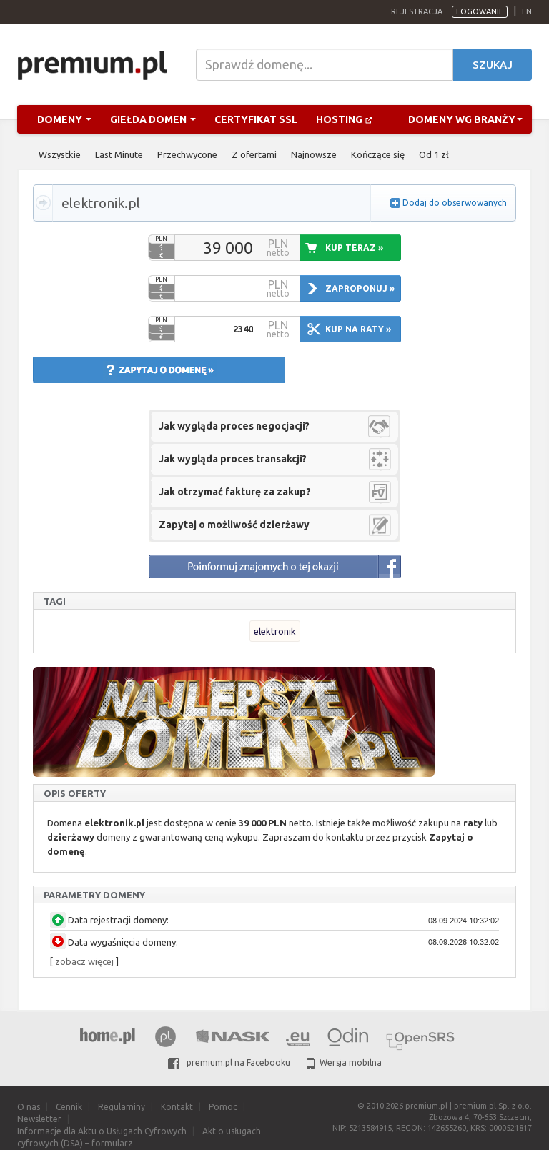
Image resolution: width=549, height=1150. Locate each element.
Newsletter (39, 1119)
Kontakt (177, 1106)
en (527, 11)
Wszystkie (60, 154)
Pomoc (223, 1106)
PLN (161, 238)
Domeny (64, 119)
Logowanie (479, 11)
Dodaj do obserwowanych (454, 202)
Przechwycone (187, 154)
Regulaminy (121, 1106)
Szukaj (493, 65)
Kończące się (378, 154)
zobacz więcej (84, 961)
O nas (28, 1106)
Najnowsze (314, 154)
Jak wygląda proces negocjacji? (234, 426)
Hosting (344, 119)
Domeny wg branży (465, 119)
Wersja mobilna (344, 1062)
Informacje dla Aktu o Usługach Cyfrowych (102, 1131)
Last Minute (119, 154)
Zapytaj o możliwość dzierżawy (234, 524)
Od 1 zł (434, 154)
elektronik (275, 631)
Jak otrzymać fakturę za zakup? (235, 491)
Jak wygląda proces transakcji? (233, 459)
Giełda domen (153, 119)
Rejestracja (416, 11)
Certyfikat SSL (255, 119)
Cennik (69, 1106)
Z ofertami (254, 154)
